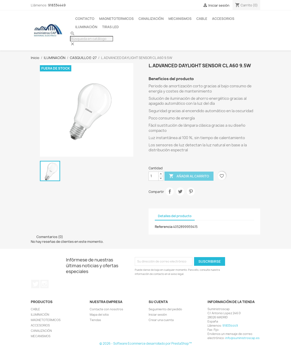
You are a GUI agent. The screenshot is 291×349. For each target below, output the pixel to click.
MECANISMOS (180, 18)
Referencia (163, 227)
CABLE (201, 18)
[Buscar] (91, 38)
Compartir (170, 191)
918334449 (57, 5)
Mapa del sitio (99, 315)
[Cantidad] (154, 176)
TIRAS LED (110, 27)
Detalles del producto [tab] (175, 216)
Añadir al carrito (189, 176)
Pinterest (191, 191)
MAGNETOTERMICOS (116, 18)
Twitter (35, 284)
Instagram (44, 284)
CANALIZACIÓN (151, 18)
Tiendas (95, 320)
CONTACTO (84, 18)
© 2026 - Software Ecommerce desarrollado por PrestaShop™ (145, 343)
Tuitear (180, 191)
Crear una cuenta (161, 320)
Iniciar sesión (158, 315)
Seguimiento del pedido (165, 309)
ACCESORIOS (223, 18)
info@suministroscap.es (242, 338)
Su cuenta (158, 302)
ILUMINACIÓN (86, 27)
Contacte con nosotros (106, 309)
